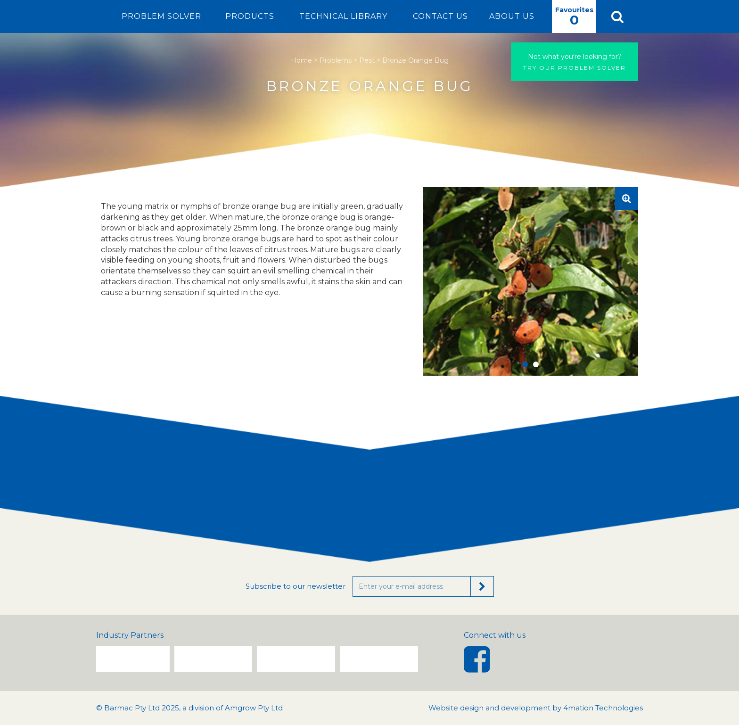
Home (301, 60)
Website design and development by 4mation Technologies (535, 707)
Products (249, 16)
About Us (511, 16)
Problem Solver (161, 16)
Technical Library (343, 16)
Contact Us (440, 16)
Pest (367, 60)
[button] (617, 16)
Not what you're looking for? (575, 56)
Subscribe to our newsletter (295, 586)
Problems (336, 60)
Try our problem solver (574, 61)
